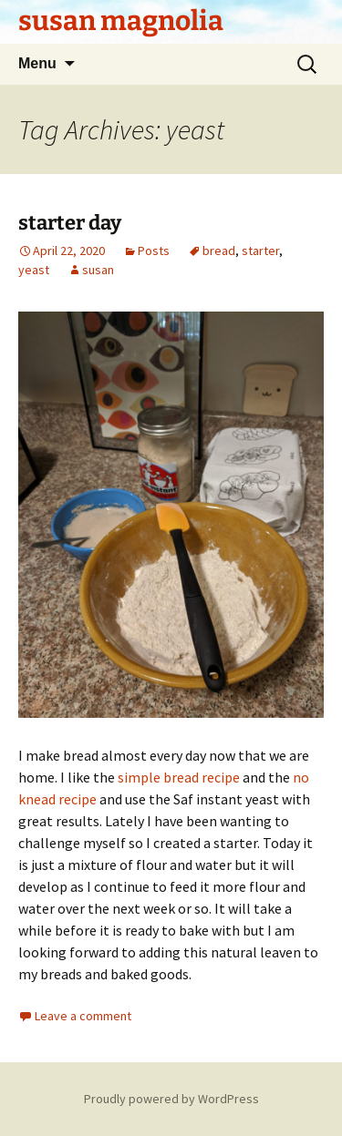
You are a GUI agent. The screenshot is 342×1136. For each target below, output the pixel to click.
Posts (154, 250)
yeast (33, 269)
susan (98, 269)
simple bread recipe (179, 777)
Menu (37, 63)
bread (218, 250)
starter (260, 250)
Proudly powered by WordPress (171, 1098)
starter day (69, 222)
